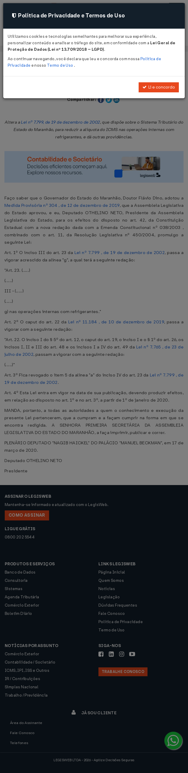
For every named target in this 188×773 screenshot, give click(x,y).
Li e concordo (158, 87)
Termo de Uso (60, 65)
